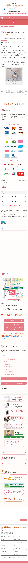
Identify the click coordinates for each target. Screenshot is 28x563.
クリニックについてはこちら (14, 378)
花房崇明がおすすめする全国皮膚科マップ (14, 383)
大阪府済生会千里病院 (9, 374)
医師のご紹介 (17, 534)
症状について (3, 530)
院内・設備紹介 (4, 536)
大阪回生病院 (7, 369)
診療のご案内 (17, 527)
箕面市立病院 (7, 364)
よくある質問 (17, 536)
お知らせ (3, 542)
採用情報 (16, 539)
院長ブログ (17, 392)
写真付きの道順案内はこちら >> (14, 320)
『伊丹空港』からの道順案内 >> (14, 324)
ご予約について (4, 539)
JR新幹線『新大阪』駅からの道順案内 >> (14, 328)
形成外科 (3, 534)
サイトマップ (3, 510)
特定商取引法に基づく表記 (19, 545)
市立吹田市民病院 (8, 366)
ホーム (2, 527)
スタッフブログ (4, 40)
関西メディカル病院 (8, 371)
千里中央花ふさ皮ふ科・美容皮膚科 (15, 551)
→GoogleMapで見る (13, 300)
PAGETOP (23, 508)
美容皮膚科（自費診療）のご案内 (20, 531)
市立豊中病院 (7, 361)
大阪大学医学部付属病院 (9, 359)
